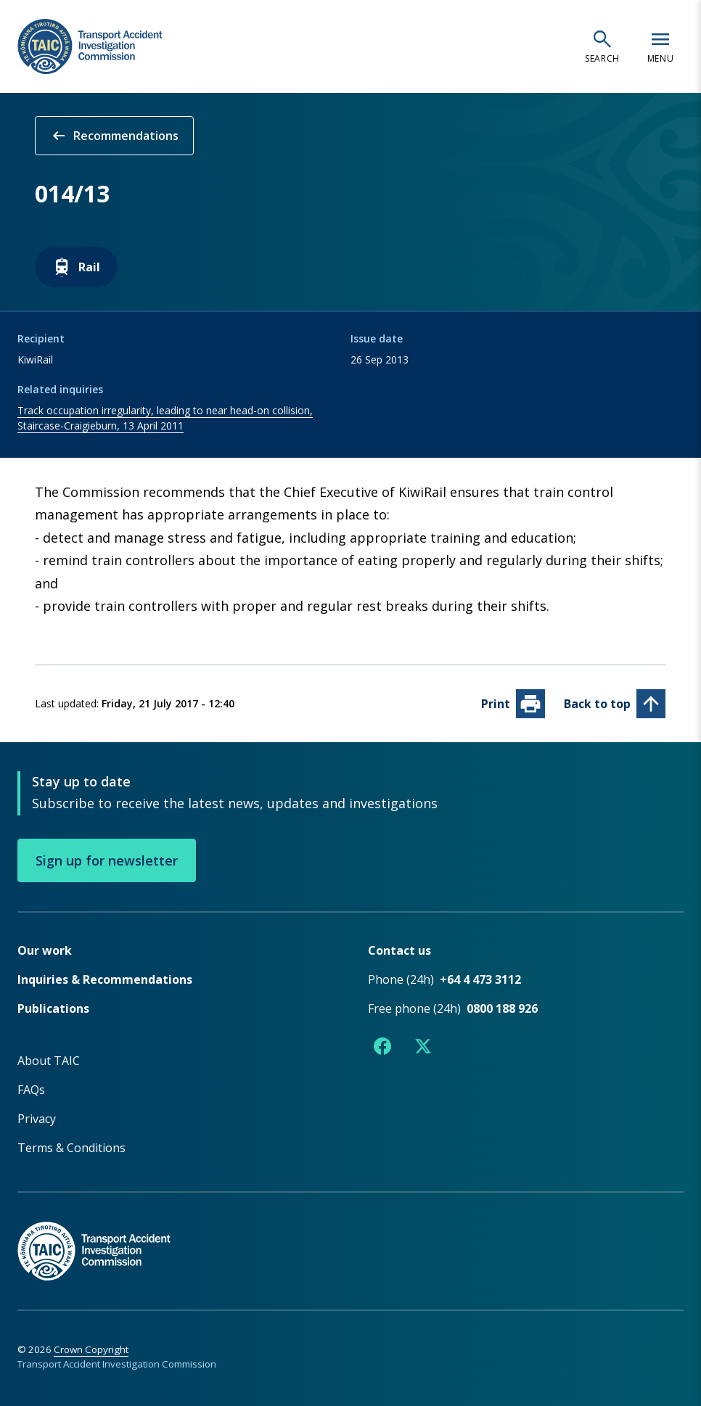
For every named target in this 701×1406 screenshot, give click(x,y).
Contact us (399, 950)
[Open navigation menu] (660, 46)
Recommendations (114, 136)
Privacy (36, 1118)
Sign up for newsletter (107, 859)
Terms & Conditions (71, 1147)
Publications (53, 1008)
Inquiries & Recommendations (104, 979)
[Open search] (602, 46)
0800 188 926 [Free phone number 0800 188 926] (502, 1008)
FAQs (31, 1089)
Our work (44, 950)
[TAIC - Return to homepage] (350, 1235)
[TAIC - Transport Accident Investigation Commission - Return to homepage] (90, 47)
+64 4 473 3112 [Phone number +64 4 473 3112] (480, 979)
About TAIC (48, 1060)
